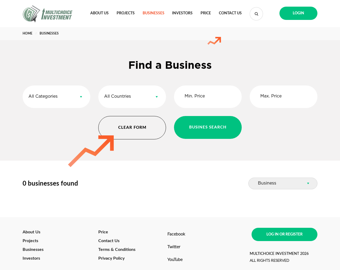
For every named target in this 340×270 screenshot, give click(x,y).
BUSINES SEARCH (208, 127)
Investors (182, 13)
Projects (126, 13)
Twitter (173, 247)
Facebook (176, 234)
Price (206, 13)
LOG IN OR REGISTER (284, 234)
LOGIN (298, 13)
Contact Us (230, 13)
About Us (99, 13)
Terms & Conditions (116, 249)
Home (27, 33)
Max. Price (271, 96)
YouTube (174, 260)
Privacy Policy (111, 258)
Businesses (153, 13)
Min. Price (195, 96)
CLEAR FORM (132, 128)
